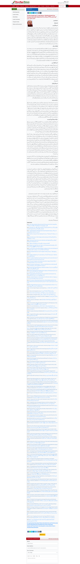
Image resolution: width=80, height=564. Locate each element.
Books (39, 6)
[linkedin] (33, 13)
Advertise (47, 6)
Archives (26, 6)
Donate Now (42, 534)
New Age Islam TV (33, 6)
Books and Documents (17, 24)
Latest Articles (15, 14)
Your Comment (30, 550)
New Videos (15, 16)
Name (28, 541)
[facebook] (28, 13)
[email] (39, 13)
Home (13, 6)
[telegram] (35, 13)
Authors (17, 6)
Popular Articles (16, 21)
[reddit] (37, 13)
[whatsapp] (30, 13)
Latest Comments (16, 19)
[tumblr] (40, 13)
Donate (42, 6)
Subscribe (52, 6)
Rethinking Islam (16, 12)
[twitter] (31, 13)
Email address (30, 546)
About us (22, 6)
